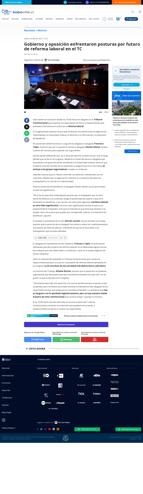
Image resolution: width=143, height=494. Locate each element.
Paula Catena (32, 54)
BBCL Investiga (80, 19)
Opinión (70, 19)
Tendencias (59, 19)
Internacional (27, 19)
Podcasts (5, 19)
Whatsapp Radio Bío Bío (128, 429)
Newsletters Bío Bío (72, 2)
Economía (39, 19)
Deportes (49, 19)
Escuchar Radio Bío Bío (126, 2)
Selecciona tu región (17, 2)
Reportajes (6, 412)
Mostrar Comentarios (66, 325)
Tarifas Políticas (8, 428)
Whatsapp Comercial (87, 429)
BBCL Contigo (94, 19)
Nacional (15, 19)
